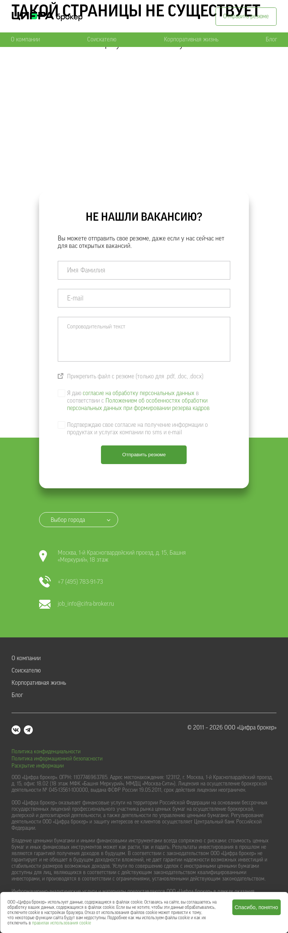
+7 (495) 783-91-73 (71, 582)
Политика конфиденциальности (46, 751)
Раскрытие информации (38, 766)
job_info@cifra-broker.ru (76, 604)
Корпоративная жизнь (191, 39)
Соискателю (101, 39)
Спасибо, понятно (256, 907)
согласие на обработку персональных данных (138, 393)
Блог (271, 39)
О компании (25, 39)
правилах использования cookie (61, 923)
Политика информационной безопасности (57, 759)
